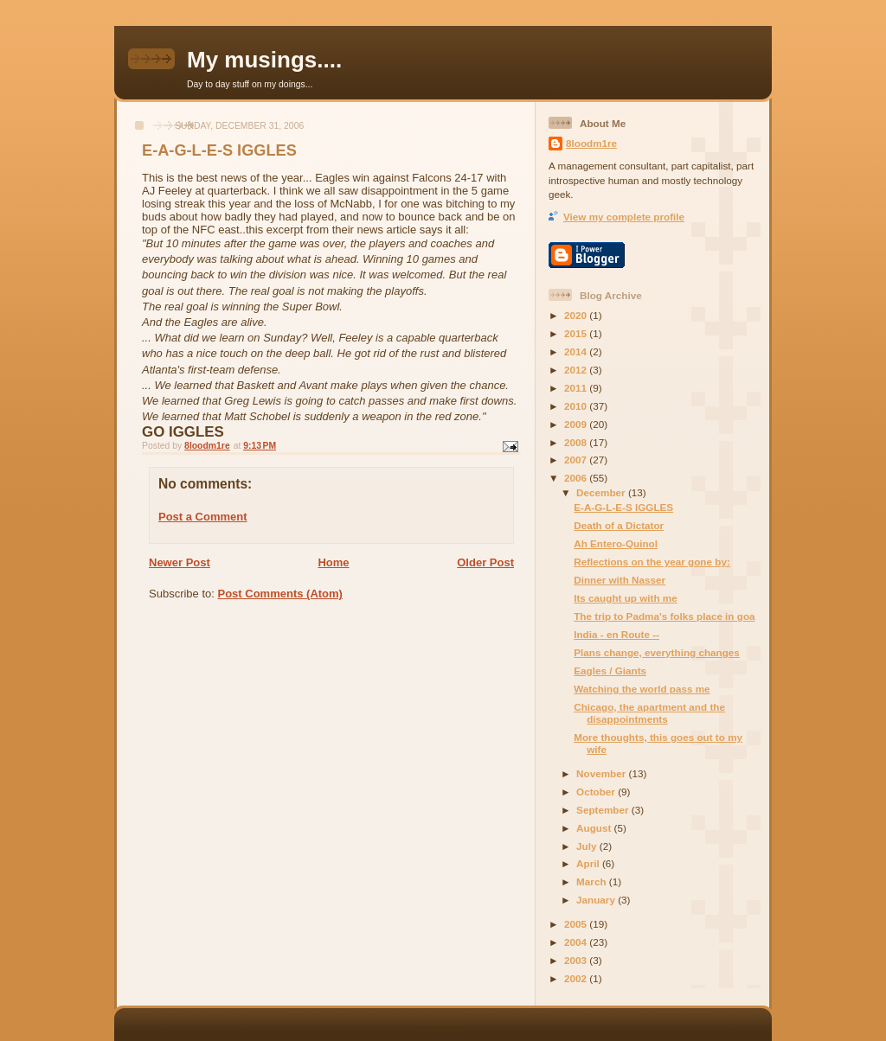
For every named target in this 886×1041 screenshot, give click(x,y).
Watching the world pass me (641, 688)
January (597, 899)
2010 (576, 406)
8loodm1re (591, 143)
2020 (576, 315)
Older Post (485, 562)
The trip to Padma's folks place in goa (664, 616)
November (602, 773)
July (588, 846)
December (602, 492)
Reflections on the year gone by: (652, 561)
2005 (576, 923)
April (589, 863)
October (597, 791)
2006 (576, 477)
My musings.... (264, 60)
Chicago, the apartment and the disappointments (649, 713)
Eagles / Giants (610, 670)
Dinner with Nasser (619, 579)
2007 (576, 459)
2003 (576, 960)
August (595, 827)
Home (333, 562)
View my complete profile (623, 216)
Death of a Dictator (619, 525)
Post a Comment (202, 516)
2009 (576, 424)
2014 (576, 351)
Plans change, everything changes (657, 652)
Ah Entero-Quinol (616, 543)
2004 (576, 942)
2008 (576, 442)
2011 (576, 387)
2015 (576, 333)
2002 (576, 978)
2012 (576, 369)
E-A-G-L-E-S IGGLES (623, 507)
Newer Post (179, 562)
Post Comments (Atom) (280, 593)
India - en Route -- (616, 634)
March (592, 881)
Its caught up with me (625, 598)
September (604, 809)
